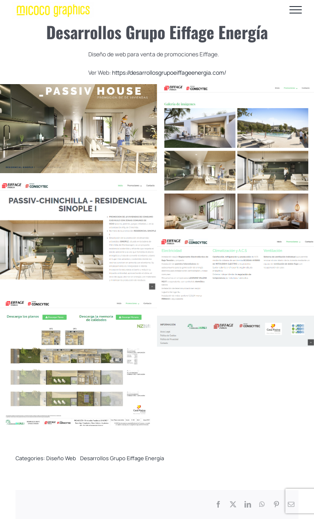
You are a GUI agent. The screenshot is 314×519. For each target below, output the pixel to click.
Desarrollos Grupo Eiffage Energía (122, 458)
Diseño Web (61, 458)
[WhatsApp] (262, 504)
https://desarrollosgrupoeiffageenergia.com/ (169, 72)
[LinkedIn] (247, 504)
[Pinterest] (276, 504)
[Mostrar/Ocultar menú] (295, 9)
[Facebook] (218, 504)
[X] (233, 504)
